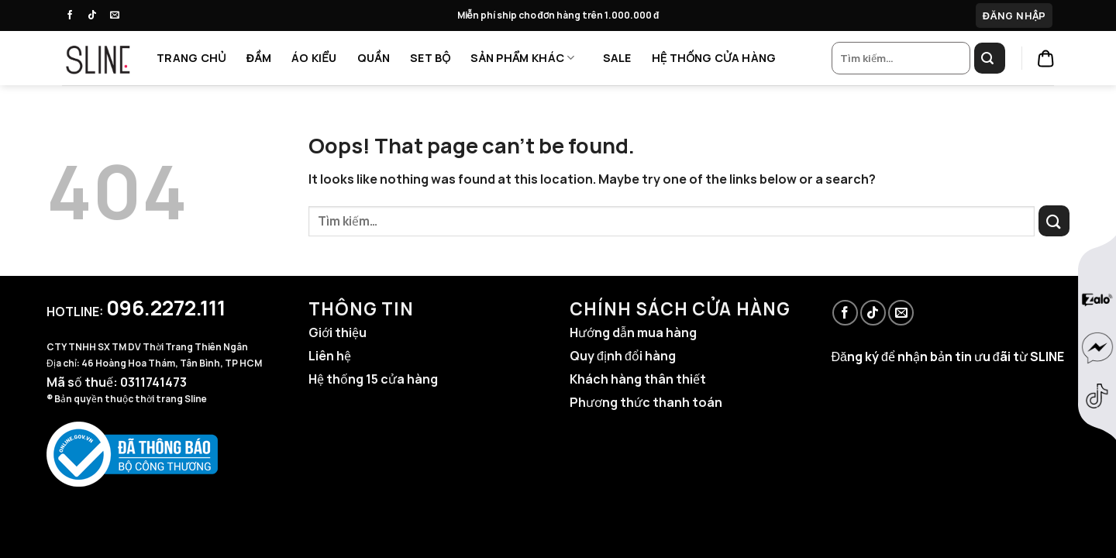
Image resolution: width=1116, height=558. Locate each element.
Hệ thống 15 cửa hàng (373, 379)
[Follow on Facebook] (73, 15)
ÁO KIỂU (314, 57)
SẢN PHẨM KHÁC (522, 58)
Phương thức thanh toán (646, 402)
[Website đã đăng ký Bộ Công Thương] (132, 453)
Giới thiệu (337, 332)
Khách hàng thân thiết (638, 379)
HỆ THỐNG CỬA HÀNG (714, 57)
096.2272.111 (166, 308)
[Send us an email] (118, 15)
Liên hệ (329, 355)
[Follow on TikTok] (96, 15)
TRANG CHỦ (191, 57)
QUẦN (373, 57)
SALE (617, 57)
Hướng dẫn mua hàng (633, 332)
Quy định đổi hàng (623, 355)
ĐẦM (258, 57)
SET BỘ (430, 57)
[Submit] (989, 58)
